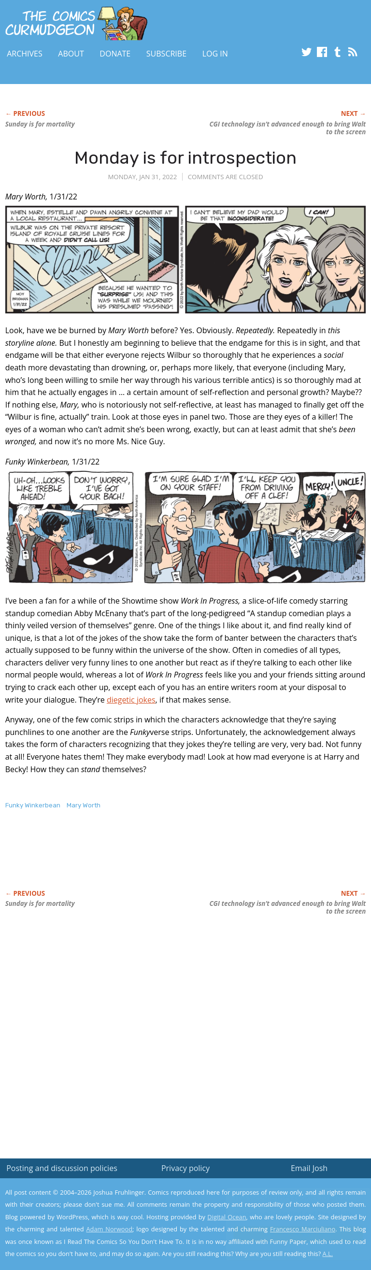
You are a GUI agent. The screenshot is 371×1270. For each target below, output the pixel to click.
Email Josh (309, 1168)
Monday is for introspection (185, 157)
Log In (215, 53)
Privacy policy (185, 1168)
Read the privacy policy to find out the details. (284, 1209)
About (71, 53)
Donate (115, 53)
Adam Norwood (109, 1229)
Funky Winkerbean (32, 805)
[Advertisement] (118, 859)
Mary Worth (83, 805)
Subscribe (166, 53)
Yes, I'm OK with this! (289, 1234)
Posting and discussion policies (61, 1168)
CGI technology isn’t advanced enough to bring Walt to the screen (287, 128)
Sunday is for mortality (40, 124)
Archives (25, 53)
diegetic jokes (131, 699)
